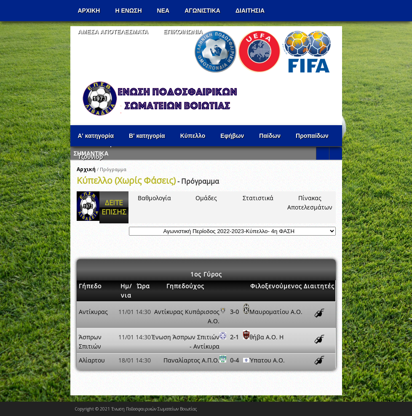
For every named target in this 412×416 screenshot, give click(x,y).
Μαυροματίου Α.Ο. (275, 312)
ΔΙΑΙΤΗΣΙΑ (250, 10)
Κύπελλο (193, 135)
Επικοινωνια (183, 31)
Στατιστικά (258, 198)
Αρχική (86, 169)
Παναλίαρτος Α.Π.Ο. (191, 360)
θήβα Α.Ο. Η (266, 337)
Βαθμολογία (154, 198)
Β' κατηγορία (147, 135)
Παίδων (270, 135)
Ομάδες (206, 198)
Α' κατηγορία (96, 135)
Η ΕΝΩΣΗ (128, 10)
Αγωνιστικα (202, 10)
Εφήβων (232, 135)
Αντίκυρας (93, 312)
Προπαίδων (312, 135)
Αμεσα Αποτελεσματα (113, 31)
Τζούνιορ (90, 156)
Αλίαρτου (92, 360)
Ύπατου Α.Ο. (267, 360)
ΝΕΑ (163, 10)
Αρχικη (89, 10)
